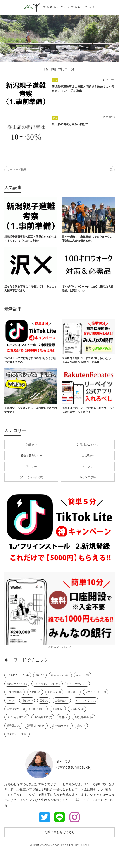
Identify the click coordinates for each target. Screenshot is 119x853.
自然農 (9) (88, 455)
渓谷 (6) (44, 700)
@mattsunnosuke (74, 767)
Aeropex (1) (82, 675)
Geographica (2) (60, 675)
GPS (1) (11, 700)
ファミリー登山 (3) (95, 691)
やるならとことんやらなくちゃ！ (59, 7)
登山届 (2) (57, 708)
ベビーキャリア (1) (17, 717)
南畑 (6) (63, 717)
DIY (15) (87, 466)
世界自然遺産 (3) (43, 717)
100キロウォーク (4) (18, 675)
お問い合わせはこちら (59, 832)
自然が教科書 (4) (83, 717)
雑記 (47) (31, 444)
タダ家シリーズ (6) (17, 734)
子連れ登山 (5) (14, 691)
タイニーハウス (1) (77, 683)
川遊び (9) (27, 700)
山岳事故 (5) (61, 700)
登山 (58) (31, 466)
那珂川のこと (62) (87, 444)
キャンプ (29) (87, 477)
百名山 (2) (34, 691)
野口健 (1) (73, 691)
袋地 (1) (81, 725)
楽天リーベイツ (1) (17, 683)
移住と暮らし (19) (31, 455)
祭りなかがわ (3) (61, 725)
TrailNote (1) (38, 708)
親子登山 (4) (13, 725)
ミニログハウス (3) (85, 700)
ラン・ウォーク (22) (31, 477)
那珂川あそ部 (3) (36, 725)
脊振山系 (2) (77, 708)
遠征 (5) (40, 675)
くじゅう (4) (54, 691)
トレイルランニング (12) (47, 683)
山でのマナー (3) (16, 708)
